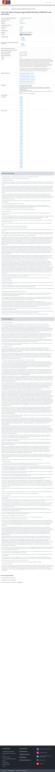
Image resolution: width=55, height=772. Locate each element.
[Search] (47, 2)
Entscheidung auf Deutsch (25, 34)
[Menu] (50, 2)
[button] (27, 173)
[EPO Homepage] (6, 2)
